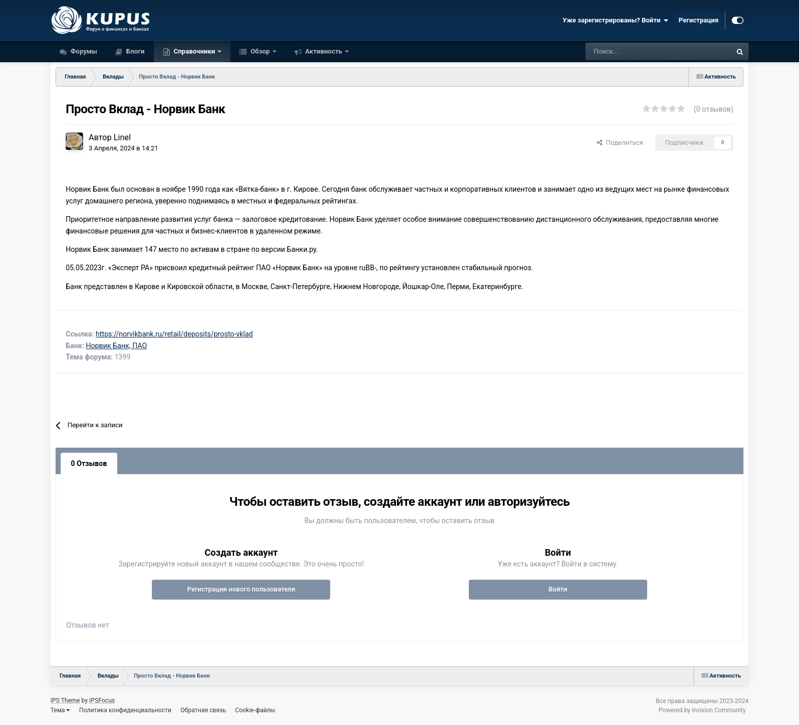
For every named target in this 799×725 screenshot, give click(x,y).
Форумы (83, 51)
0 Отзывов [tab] (89, 463)
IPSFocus (102, 700)
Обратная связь (203, 710)
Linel (122, 137)
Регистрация (698, 20)
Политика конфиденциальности (125, 710)
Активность (324, 51)
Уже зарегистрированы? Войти (616, 20)
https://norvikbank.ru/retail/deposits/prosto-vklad (174, 334)
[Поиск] (632, 51)
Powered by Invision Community (702, 710)
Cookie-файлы (255, 710)
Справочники (194, 51)
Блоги (135, 51)
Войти (557, 589)
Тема (60, 710)
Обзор (260, 51)
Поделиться (620, 142)
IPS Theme (65, 700)
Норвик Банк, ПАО (116, 346)
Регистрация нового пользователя (241, 589)
